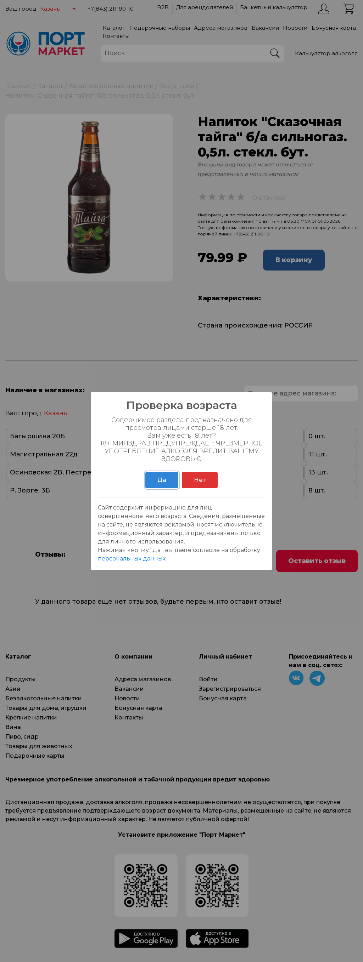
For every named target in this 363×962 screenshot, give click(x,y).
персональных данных (132, 558)
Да (161, 479)
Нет (200, 479)
